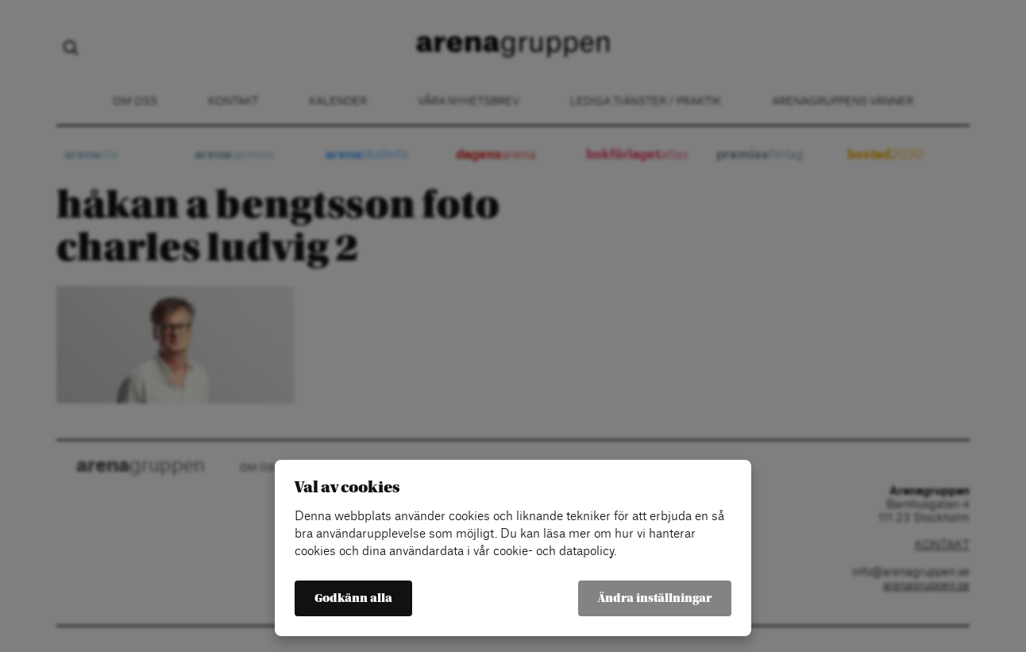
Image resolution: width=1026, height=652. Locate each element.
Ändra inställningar (655, 598)
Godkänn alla (353, 598)
